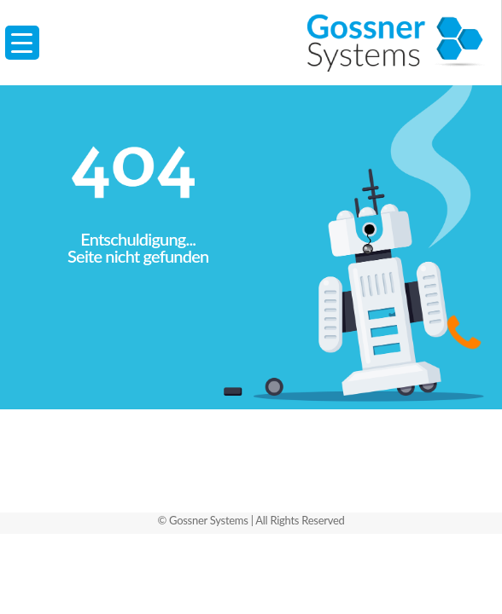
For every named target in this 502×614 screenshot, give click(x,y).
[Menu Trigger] (22, 43)
